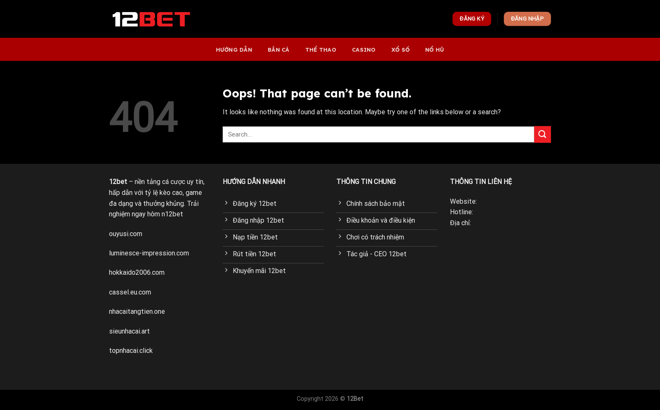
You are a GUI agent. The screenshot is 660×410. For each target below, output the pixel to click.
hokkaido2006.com (137, 272)
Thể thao (320, 49)
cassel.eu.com (130, 292)
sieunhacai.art (129, 331)
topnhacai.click (131, 351)
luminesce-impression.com (149, 253)
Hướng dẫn (234, 49)
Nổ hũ (434, 49)
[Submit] (542, 134)
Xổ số (400, 49)
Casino (364, 49)
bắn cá (279, 49)
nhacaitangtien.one (137, 311)
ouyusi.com (125, 234)
